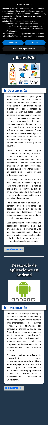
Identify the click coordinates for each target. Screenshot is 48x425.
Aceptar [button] (35, 43)
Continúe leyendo (14, 249)
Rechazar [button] (13, 43)
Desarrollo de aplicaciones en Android (24, 269)
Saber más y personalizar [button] (24, 49)
